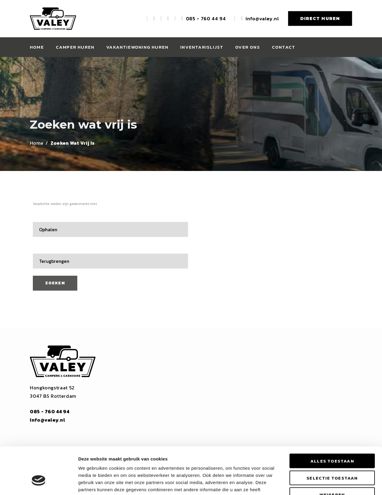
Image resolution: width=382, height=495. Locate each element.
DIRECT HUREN (320, 18)
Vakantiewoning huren (137, 47)
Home (37, 47)
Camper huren (75, 47)
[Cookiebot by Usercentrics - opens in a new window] (39, 483)
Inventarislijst (201, 47)
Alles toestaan (332, 423)
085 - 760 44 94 (206, 18)
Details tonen (322, 483)
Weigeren (332, 457)
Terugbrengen (50, 248)
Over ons (247, 47)
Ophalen (44, 216)
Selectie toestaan (332, 440)
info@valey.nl (262, 18)
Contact (283, 47)
